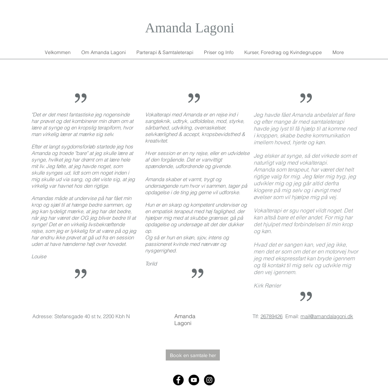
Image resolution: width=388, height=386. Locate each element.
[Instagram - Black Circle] (209, 380)
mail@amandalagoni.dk (326, 316)
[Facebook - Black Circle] (178, 380)
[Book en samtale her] (193, 355)
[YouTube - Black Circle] (193, 380)
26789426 (272, 316)
